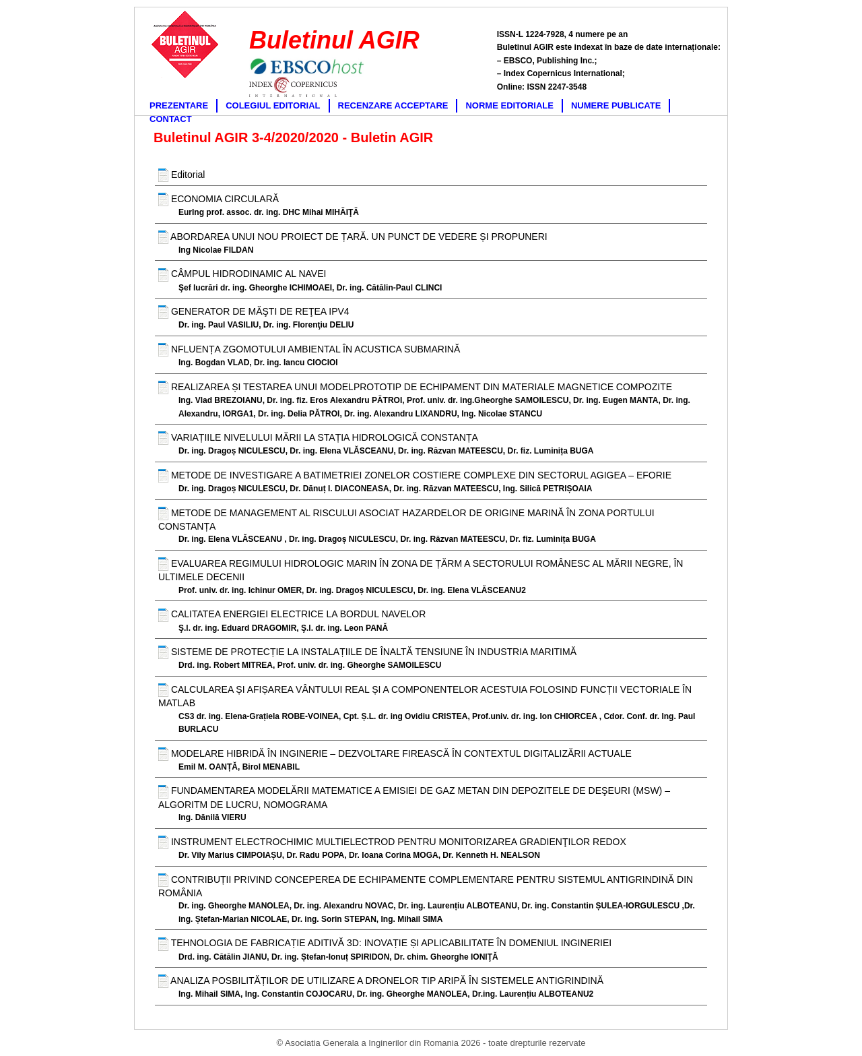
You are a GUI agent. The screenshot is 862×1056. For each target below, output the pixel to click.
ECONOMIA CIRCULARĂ (218, 199)
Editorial (181, 175)
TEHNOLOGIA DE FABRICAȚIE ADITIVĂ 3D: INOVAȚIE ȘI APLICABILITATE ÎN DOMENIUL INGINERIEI (384, 944)
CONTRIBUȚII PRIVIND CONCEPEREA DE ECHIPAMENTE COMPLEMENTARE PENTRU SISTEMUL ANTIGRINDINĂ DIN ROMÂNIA (425, 885)
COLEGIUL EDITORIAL (273, 105)
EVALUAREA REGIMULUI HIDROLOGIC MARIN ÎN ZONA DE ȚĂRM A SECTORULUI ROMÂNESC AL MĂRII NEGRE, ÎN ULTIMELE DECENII (420, 569)
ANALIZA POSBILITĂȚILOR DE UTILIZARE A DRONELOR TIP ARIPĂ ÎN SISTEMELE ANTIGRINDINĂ (380, 981)
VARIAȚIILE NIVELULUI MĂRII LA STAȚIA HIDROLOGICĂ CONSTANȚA (318, 438)
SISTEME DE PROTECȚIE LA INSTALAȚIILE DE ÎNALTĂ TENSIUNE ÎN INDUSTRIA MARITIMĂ (367, 652)
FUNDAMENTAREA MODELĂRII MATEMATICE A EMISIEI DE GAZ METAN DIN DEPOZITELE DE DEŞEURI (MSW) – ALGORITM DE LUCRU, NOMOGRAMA (414, 797)
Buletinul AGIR (334, 40)
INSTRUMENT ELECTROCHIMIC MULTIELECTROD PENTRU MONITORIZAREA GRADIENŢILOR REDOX (392, 842)
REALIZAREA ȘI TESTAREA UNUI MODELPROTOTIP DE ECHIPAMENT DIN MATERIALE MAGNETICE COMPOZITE (415, 387)
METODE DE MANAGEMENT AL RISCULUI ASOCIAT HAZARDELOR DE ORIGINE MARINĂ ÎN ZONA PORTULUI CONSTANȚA (406, 519)
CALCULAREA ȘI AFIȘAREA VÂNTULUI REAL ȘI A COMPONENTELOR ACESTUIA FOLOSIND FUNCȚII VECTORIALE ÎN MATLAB (425, 695)
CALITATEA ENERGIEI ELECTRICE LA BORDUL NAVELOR (292, 615)
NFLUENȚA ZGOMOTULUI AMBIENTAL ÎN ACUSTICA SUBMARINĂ (309, 349)
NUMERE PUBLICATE (616, 105)
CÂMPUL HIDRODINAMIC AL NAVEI (242, 275)
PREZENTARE (179, 105)
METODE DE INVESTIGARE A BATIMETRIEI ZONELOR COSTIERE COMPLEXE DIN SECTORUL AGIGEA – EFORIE (414, 476)
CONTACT (171, 119)
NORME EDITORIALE (509, 105)
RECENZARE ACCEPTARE (393, 105)
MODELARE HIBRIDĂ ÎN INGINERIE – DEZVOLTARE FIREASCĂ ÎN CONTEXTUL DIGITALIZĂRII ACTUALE (395, 754)
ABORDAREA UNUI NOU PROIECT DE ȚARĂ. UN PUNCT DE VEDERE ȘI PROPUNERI (353, 237)
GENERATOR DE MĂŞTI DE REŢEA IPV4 (254, 312)
